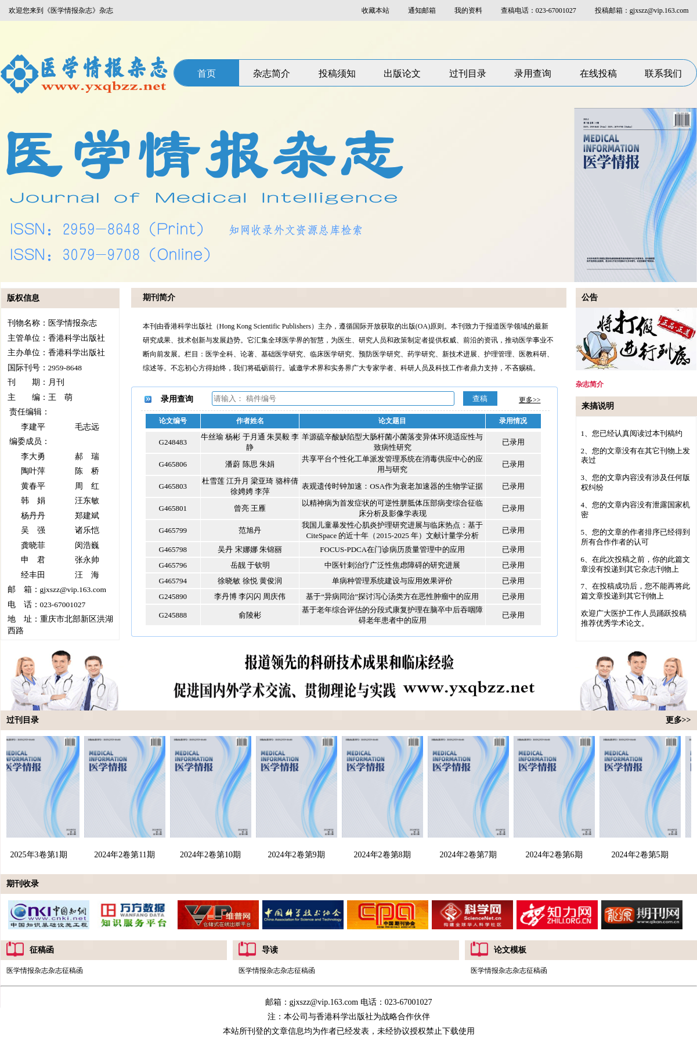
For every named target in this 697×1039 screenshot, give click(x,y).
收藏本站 (375, 10)
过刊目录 (467, 73)
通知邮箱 (422, 10)
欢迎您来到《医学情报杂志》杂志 (61, 10)
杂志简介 (271, 73)
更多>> (530, 400)
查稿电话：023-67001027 (538, 10)
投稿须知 (337, 73)
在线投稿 (598, 73)
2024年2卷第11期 (126, 854)
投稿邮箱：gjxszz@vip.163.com (642, 10)
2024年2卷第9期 (298, 854)
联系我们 (663, 73)
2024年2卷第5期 (641, 854)
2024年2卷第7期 (470, 854)
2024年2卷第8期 (384, 854)
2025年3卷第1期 (40, 854)
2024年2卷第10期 (212, 854)
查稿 (479, 398)
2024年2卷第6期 (556, 854)
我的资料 (468, 10)
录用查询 (532, 73)
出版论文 (402, 73)
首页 (206, 73)
